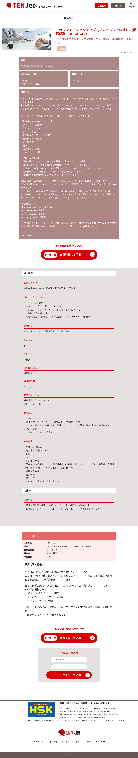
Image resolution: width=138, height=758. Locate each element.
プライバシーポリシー (95, 742)
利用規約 (77, 742)
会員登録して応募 (70, 254)
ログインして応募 (75, 675)
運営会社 (66, 742)
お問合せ (54, 742)
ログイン (118, 6)
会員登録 (102, 6)
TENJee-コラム (40, 742)
